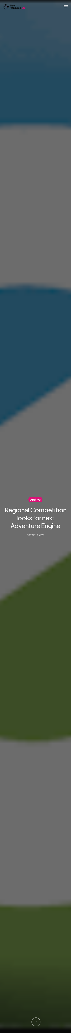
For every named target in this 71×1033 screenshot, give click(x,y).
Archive (35, 499)
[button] (66, 7)
